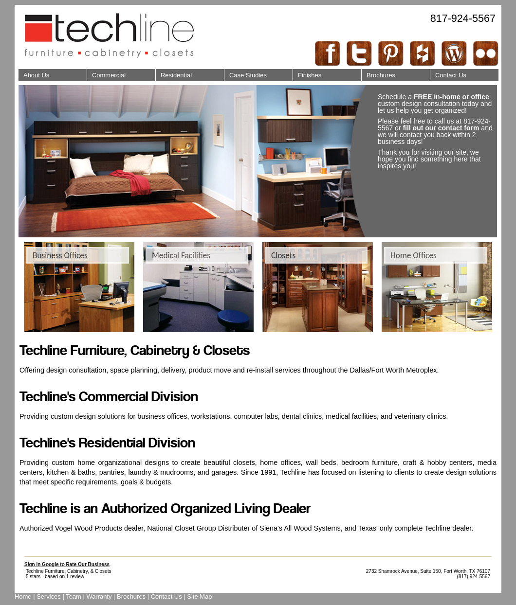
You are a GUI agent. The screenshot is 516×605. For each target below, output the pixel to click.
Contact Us (448, 74)
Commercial (106, 74)
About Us (33, 74)
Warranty (98, 596)
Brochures (378, 74)
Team (73, 596)
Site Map (199, 596)
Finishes (307, 74)
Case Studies (245, 74)
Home (23, 596)
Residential (173, 74)
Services (49, 596)
